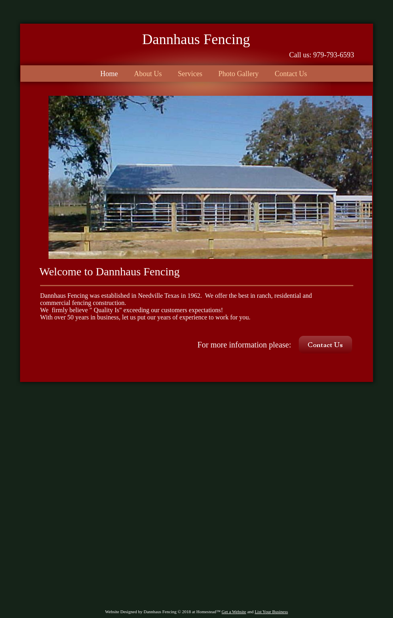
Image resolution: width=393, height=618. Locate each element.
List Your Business (271, 611)
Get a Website (234, 611)
